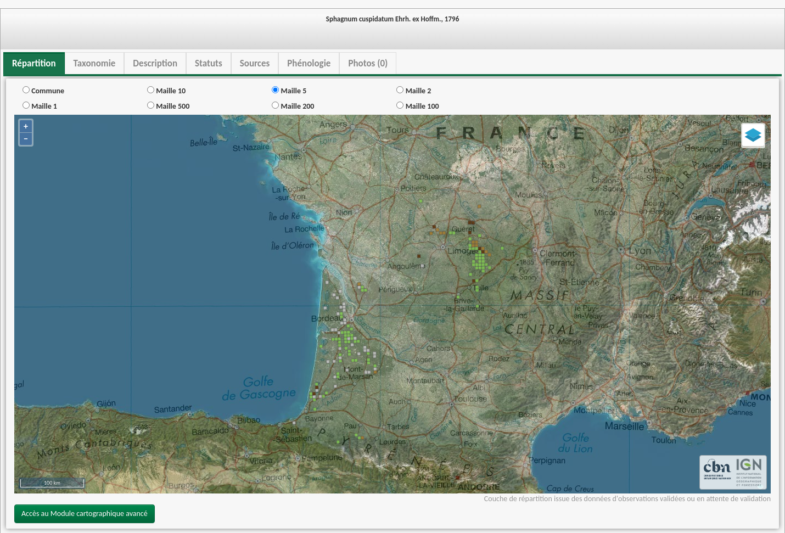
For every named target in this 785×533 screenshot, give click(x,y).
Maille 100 (417, 106)
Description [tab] (155, 63)
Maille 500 (168, 106)
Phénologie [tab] (308, 63)
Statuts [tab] (208, 63)
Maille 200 (293, 106)
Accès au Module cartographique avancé (84, 513)
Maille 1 (40, 106)
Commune (43, 91)
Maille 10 (166, 91)
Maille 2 (413, 91)
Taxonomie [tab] (95, 63)
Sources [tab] (255, 63)
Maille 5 (289, 91)
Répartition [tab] (34, 63)
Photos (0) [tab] (368, 63)
